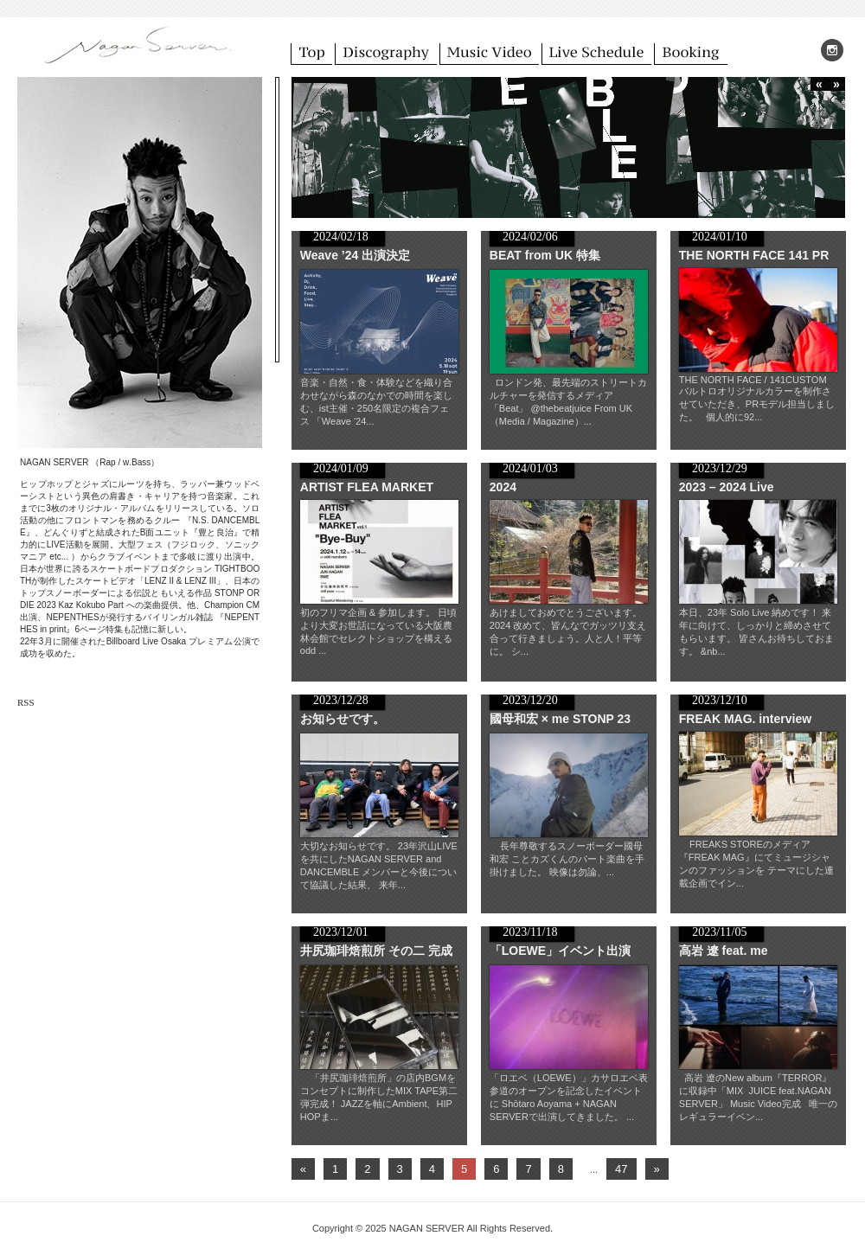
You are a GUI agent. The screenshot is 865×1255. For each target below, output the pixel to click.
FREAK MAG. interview (745, 719)
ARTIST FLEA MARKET (366, 487)
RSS (26, 702)
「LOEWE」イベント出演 (560, 950)
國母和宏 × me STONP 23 (560, 719)
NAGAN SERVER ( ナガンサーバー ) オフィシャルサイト (138, 51)
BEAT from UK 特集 (545, 255)
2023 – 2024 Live (726, 487)
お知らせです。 (342, 719)
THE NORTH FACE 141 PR (754, 255)
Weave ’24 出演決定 (355, 255)
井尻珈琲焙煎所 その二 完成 (376, 950)
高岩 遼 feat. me (723, 950)
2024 (503, 487)
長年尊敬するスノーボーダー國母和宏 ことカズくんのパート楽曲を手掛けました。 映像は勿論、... (567, 859)
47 (621, 1168)
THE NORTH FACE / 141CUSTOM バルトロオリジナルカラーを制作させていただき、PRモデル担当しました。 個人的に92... (757, 398)
